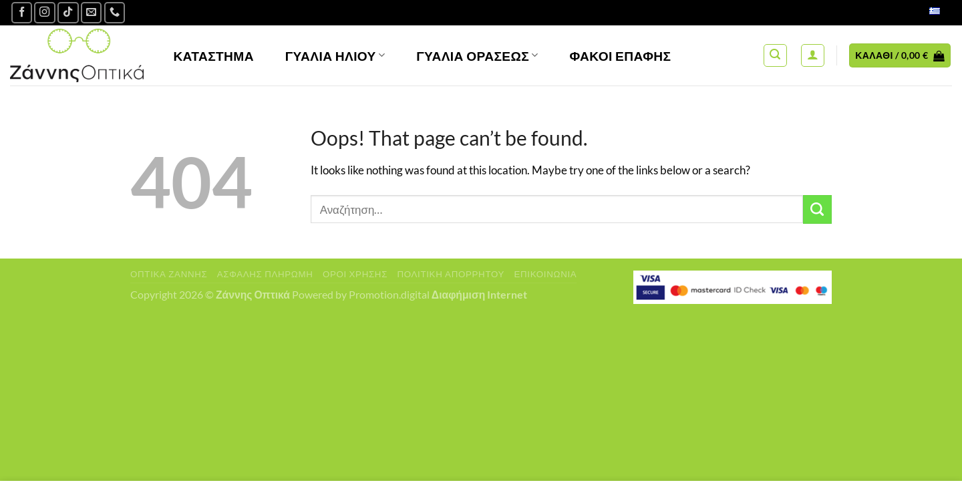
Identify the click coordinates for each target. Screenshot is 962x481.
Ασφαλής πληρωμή (265, 274)
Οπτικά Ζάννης (168, 274)
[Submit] (817, 209)
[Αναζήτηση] (775, 55)
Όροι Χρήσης (355, 274)
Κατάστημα (213, 55)
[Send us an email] (91, 12)
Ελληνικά (920, 12)
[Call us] (115, 12)
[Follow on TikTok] (68, 12)
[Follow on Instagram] (44, 12)
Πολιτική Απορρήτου (450, 274)
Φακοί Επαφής (620, 55)
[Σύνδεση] (812, 55)
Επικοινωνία (545, 274)
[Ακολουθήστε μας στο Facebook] (22, 12)
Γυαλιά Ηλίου (335, 55)
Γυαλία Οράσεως (477, 55)
